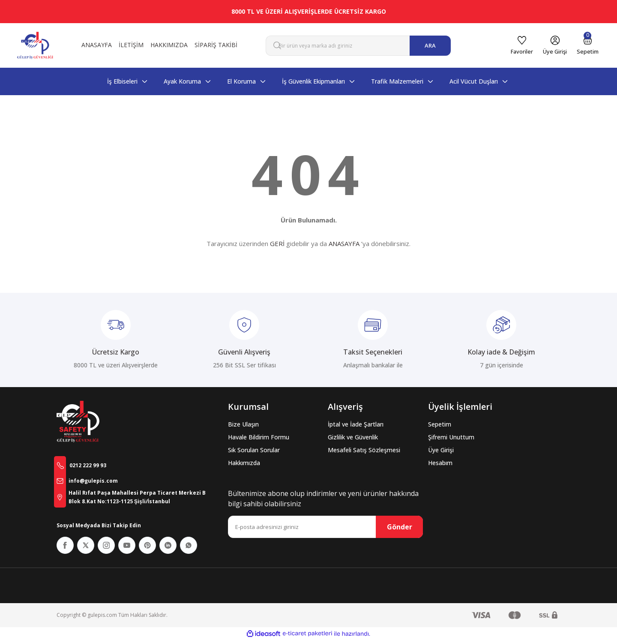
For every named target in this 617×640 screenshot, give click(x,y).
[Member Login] (546, 45)
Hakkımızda (244, 463)
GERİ (277, 243)
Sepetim (439, 424)
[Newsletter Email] (325, 527)
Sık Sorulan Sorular (254, 450)
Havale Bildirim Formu (258, 437)
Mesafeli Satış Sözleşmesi (364, 450)
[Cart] (585, 45)
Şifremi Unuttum (451, 437)
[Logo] (35, 45)
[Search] (358, 45)
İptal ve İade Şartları (355, 424)
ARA (430, 45)
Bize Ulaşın (243, 424)
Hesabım (440, 463)
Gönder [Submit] (399, 527)
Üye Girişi (441, 450)
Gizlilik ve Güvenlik (353, 437)
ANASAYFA (344, 243)
